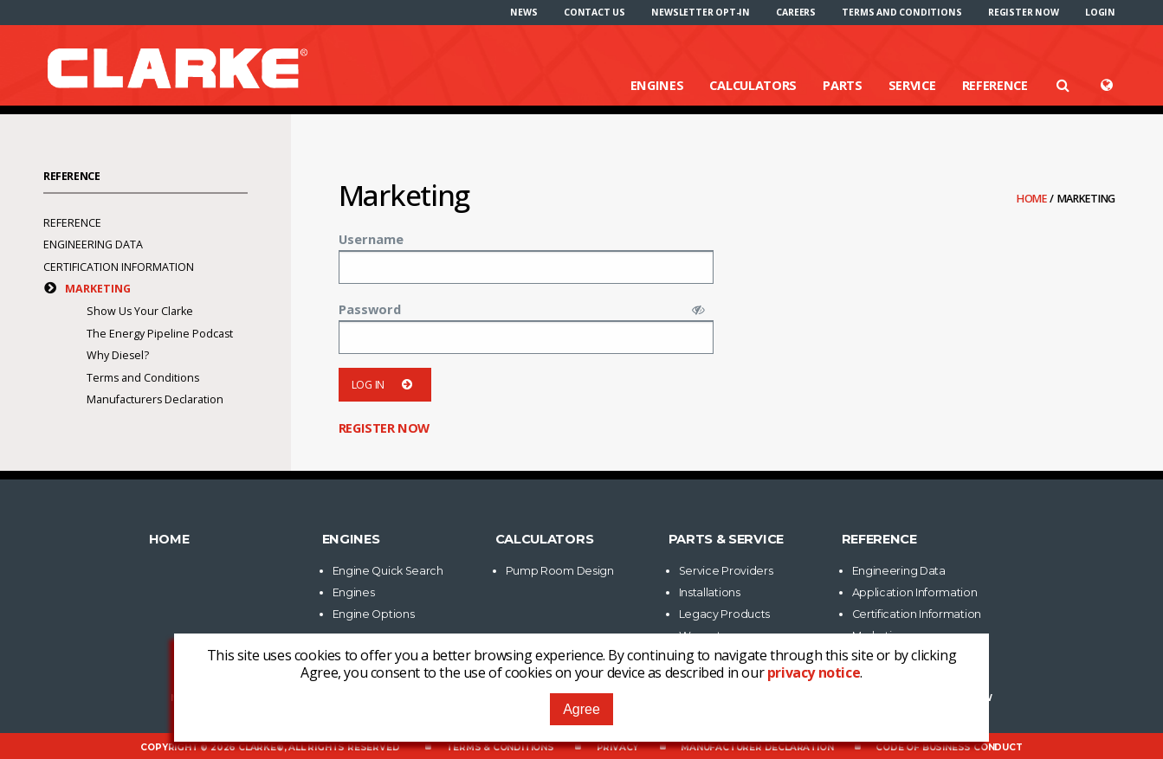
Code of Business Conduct (948, 747)
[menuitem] (523, 12)
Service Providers (726, 570)
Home (1033, 198)
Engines (657, 84)
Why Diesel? (118, 355)
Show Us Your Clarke (140, 311)
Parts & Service (727, 539)
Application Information (915, 592)
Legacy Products (725, 614)
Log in (385, 384)
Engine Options (374, 614)
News (523, 12)
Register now (1023, 12)
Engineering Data (93, 244)
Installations (709, 592)
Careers (796, 12)
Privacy (618, 747)
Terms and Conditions (901, 12)
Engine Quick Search (388, 570)
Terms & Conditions (499, 747)
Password (370, 309)
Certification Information (118, 267)
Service (912, 84)
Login (1100, 12)
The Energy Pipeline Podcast (160, 333)
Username (371, 239)
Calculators (753, 84)
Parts (843, 84)
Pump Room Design (560, 570)
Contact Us (594, 12)
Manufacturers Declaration (155, 399)
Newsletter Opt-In (700, 12)
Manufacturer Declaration (757, 747)
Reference (995, 84)
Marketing (98, 288)
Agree (581, 709)
